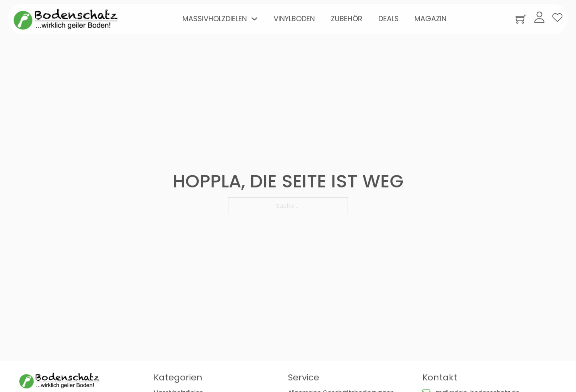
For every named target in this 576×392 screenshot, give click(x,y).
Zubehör (346, 19)
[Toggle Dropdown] (254, 18)
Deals (388, 19)
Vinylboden (294, 19)
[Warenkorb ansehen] (521, 19)
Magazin (430, 19)
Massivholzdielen (214, 19)
